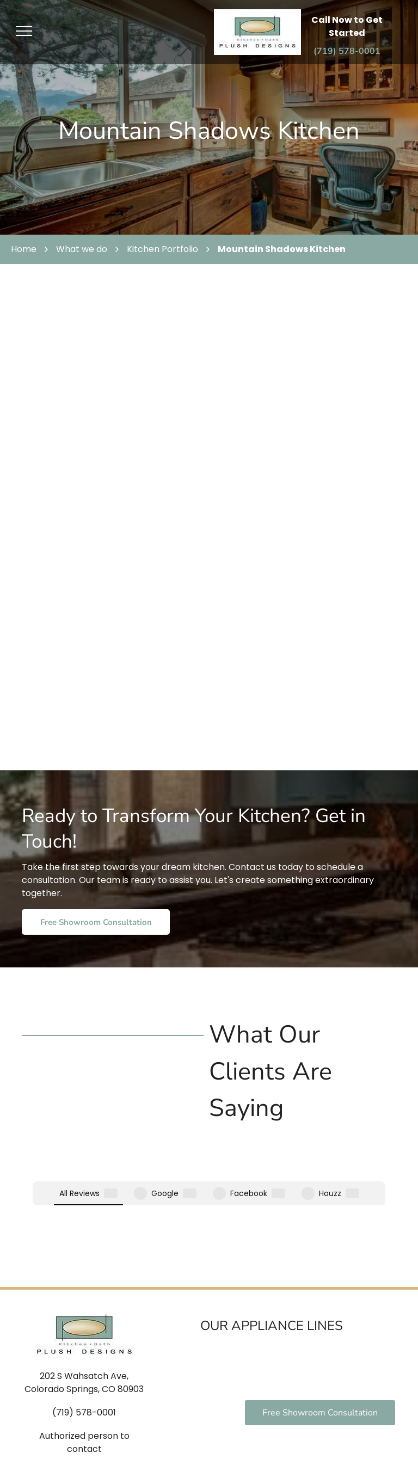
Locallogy (209, 1442)
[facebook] (65, 1432)
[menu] (24, 31)
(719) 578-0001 (84, 1328)
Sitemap (381, 1431)
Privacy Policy (334, 1431)
